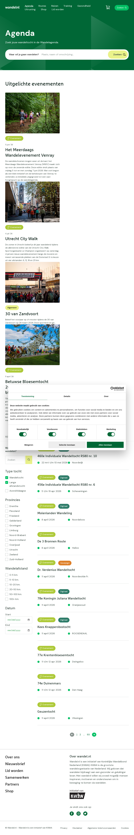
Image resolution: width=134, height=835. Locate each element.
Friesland (14, 515)
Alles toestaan (105, 445)
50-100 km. (15, 594)
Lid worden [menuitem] (58, 9)
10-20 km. (14, 584)
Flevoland (14, 511)
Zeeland (13, 554)
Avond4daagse (17, 490)
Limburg (13, 530)
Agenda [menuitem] (29, 5)
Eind (7, 625)
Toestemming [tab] (27, 396)
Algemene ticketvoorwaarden (102, 828)
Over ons (12, 757)
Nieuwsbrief (15, 764)
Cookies (125, 828)
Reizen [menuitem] (54, 5)
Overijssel (14, 544)
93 (89, 734)
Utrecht (13, 549)
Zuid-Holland (16, 559)
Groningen (15, 525)
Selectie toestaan (67, 445)
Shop (9, 791)
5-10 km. (14, 579)
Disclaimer (77, 828)
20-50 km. (15, 589)
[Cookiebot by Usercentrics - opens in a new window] (112, 389)
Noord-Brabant (17, 535)
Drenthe (13, 506)
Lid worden (14, 771)
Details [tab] (67, 396)
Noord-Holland (17, 540)
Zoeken (120, 7)
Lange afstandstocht (17, 484)
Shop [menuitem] (43, 9)
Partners (12, 784)
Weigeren (28, 445)
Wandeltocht (16, 477)
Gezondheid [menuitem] (83, 5)
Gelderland (15, 520)
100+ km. (14, 599)
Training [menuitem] (67, 5)
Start (8, 614)
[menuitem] (12, 7)
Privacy (63, 828)
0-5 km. (13, 574)
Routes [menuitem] (42, 5)
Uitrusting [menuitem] (30, 9)
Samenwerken (17, 777)
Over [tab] (106, 396)
